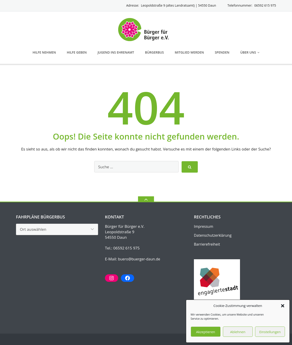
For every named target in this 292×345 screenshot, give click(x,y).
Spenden (222, 52)
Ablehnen (237, 331)
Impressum (203, 226)
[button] (282, 305)
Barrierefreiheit (207, 244)
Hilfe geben (77, 52)
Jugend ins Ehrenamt (116, 52)
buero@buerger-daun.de (139, 259)
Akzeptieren (205, 331)
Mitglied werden (189, 52)
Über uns (248, 52)
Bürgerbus (154, 52)
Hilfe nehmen (44, 52)
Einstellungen (270, 331)
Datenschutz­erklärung (213, 235)
